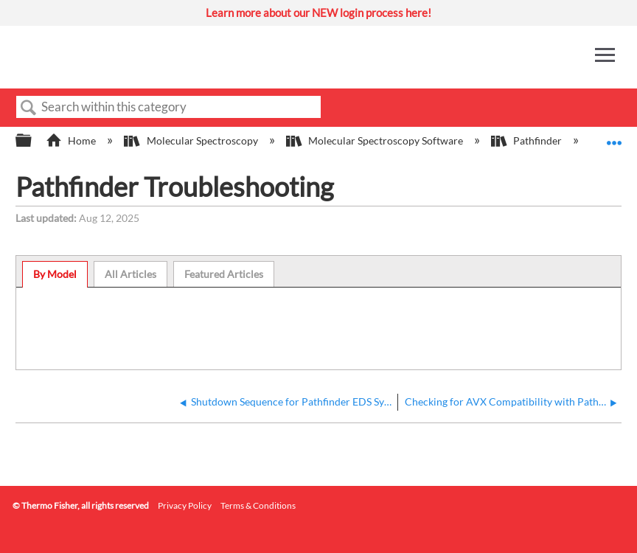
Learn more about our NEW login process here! (318, 12)
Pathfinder (527, 140)
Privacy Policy (185, 505)
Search (28, 108)
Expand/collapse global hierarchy (33, 140)
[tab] (55, 274)
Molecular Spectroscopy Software (375, 140)
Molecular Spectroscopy (192, 140)
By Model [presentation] (55, 274)
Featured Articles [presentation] (223, 274)
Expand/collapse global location (614, 136)
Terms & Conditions (258, 505)
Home (72, 140)
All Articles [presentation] (130, 274)
